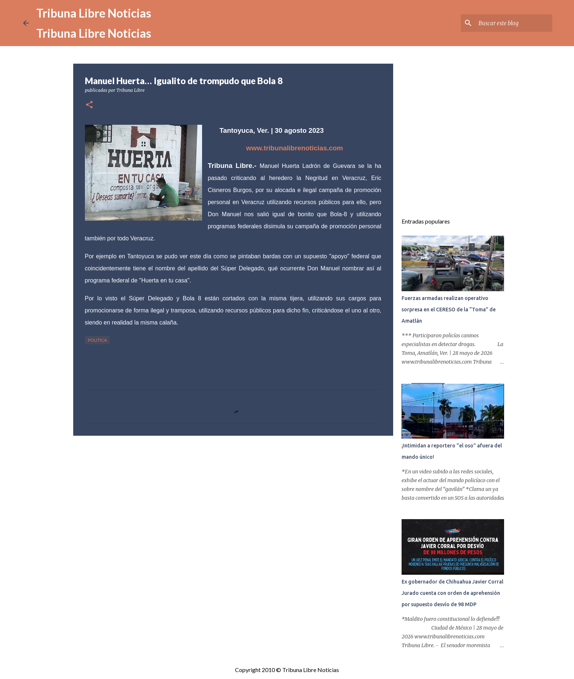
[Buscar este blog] (514, 23)
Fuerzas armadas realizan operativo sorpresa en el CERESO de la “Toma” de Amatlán (449, 309)
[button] (89, 105)
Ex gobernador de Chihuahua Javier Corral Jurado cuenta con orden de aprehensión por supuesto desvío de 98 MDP (452, 593)
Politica (97, 340)
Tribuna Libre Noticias (93, 13)
